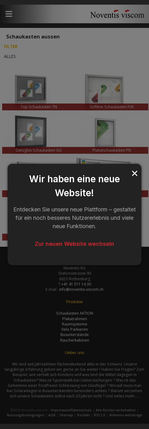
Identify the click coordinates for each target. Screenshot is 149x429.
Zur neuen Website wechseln (74, 244)
